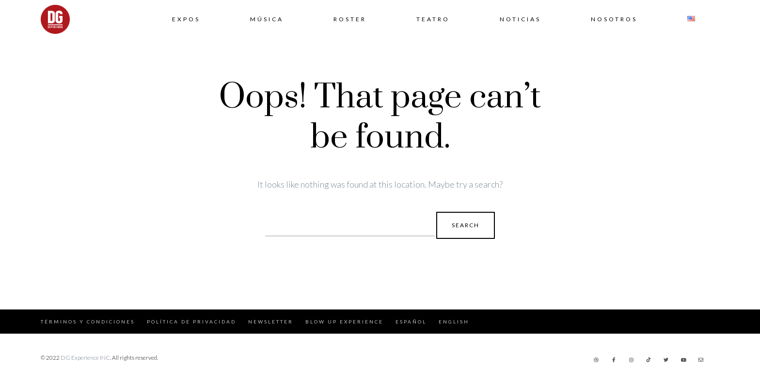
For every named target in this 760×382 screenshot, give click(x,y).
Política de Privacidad (191, 321)
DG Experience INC (85, 357)
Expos (186, 19)
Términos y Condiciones (88, 321)
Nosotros (614, 19)
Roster (349, 19)
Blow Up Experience (344, 321)
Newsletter (270, 321)
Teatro (433, 19)
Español (411, 321)
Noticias (520, 19)
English (454, 321)
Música (267, 19)
